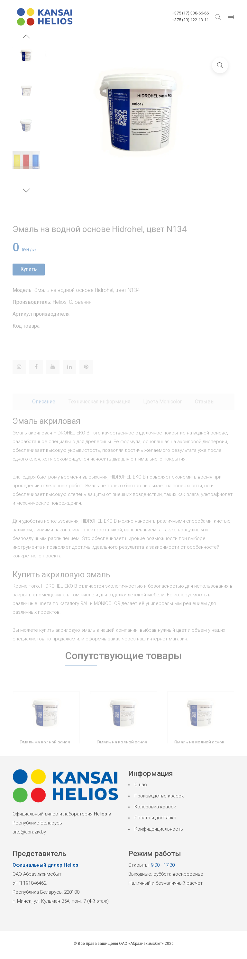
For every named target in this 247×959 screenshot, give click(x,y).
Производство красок (159, 796)
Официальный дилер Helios (45, 865)
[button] (26, 37)
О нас (140, 784)
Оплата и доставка (155, 818)
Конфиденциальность (158, 829)
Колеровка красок (155, 807)
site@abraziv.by (30, 832)
